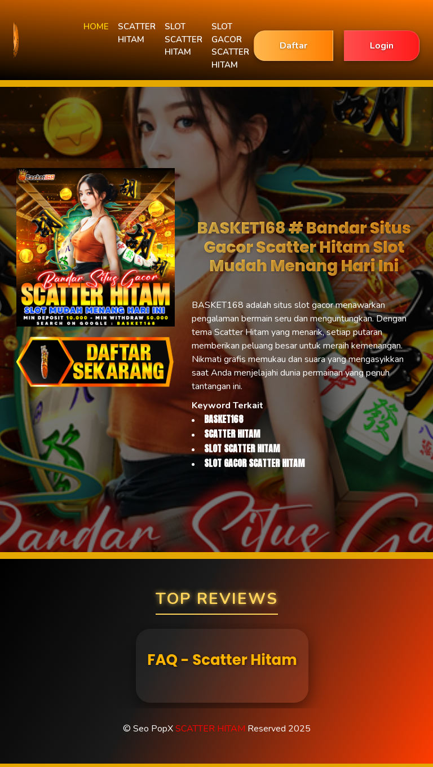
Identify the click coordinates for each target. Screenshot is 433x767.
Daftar (293, 45)
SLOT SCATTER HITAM (183, 39)
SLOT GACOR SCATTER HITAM (230, 45)
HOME (96, 26)
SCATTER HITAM (137, 33)
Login (382, 45)
